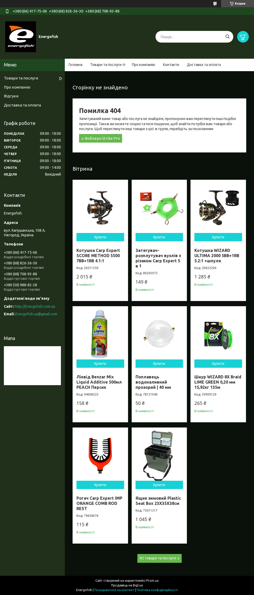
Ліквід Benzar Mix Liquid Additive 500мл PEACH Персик (99, 382)
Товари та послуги (106, 65)
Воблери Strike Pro (102, 138)
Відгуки (11, 96)
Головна (75, 65)
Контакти (171, 65)
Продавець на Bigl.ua (127, 585)
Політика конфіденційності (157, 590)
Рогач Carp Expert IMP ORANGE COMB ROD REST (99, 503)
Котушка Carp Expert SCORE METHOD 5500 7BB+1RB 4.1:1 (98, 255)
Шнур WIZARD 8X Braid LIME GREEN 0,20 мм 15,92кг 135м (217, 382)
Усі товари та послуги (157, 558)
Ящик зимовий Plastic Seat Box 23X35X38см (158, 501)
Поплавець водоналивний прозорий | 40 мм (153, 382)
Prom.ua (152, 580)
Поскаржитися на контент (114, 590)
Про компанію (143, 65)
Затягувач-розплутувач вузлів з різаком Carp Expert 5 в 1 (158, 258)
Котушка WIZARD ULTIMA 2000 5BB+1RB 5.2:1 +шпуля (216, 255)
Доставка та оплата (204, 65)
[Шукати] (227, 37)
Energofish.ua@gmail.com (36, 314)
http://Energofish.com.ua (35, 306)
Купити (100, 237)
